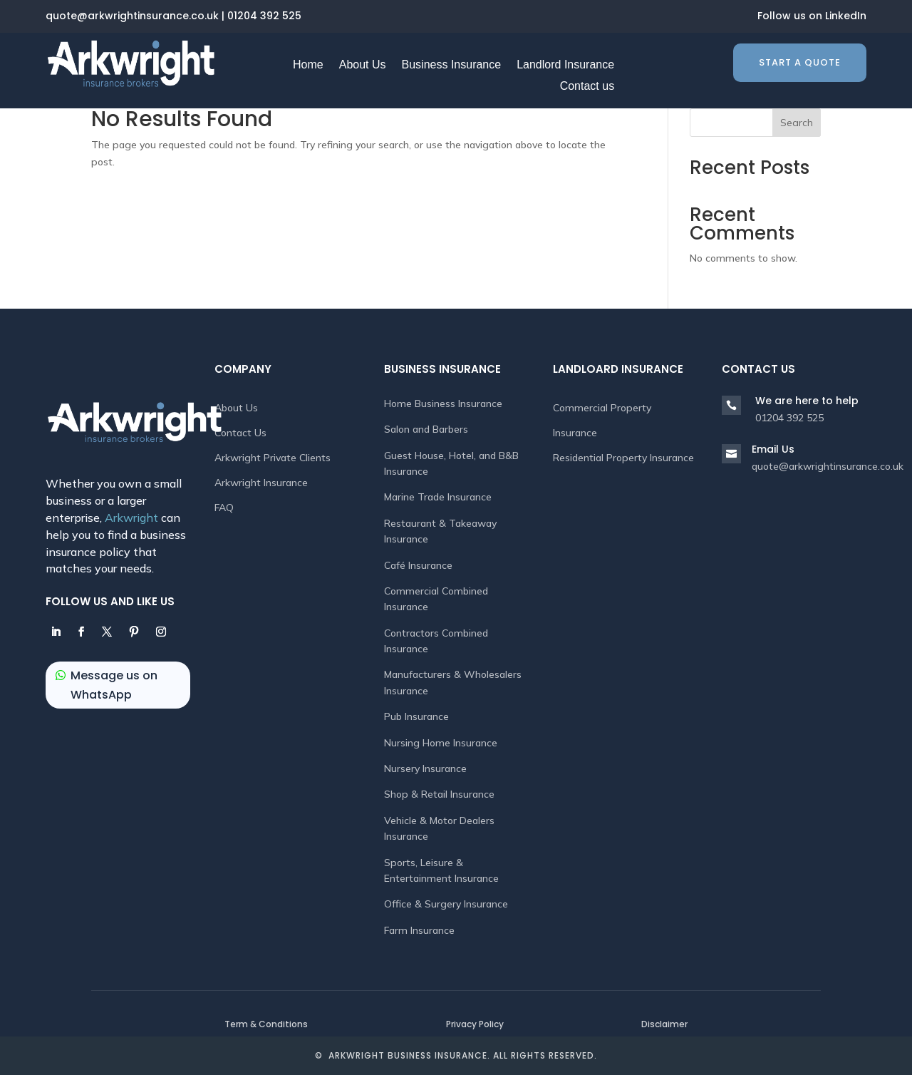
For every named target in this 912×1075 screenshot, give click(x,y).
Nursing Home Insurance (440, 742)
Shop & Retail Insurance (439, 794)
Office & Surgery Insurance (446, 903)
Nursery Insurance (425, 768)
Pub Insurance (416, 716)
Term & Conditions (266, 1024)
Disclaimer (664, 1024)
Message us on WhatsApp (114, 685)
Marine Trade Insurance (438, 496)
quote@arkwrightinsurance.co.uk (132, 16)
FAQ (224, 507)
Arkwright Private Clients (272, 457)
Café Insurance (418, 565)
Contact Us (240, 432)
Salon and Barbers (426, 429)
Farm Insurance (419, 930)
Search (796, 122)
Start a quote (800, 62)
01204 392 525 (264, 16)
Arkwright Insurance (261, 482)
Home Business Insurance (443, 403)
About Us (236, 407)
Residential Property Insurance (623, 457)
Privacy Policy (475, 1024)
